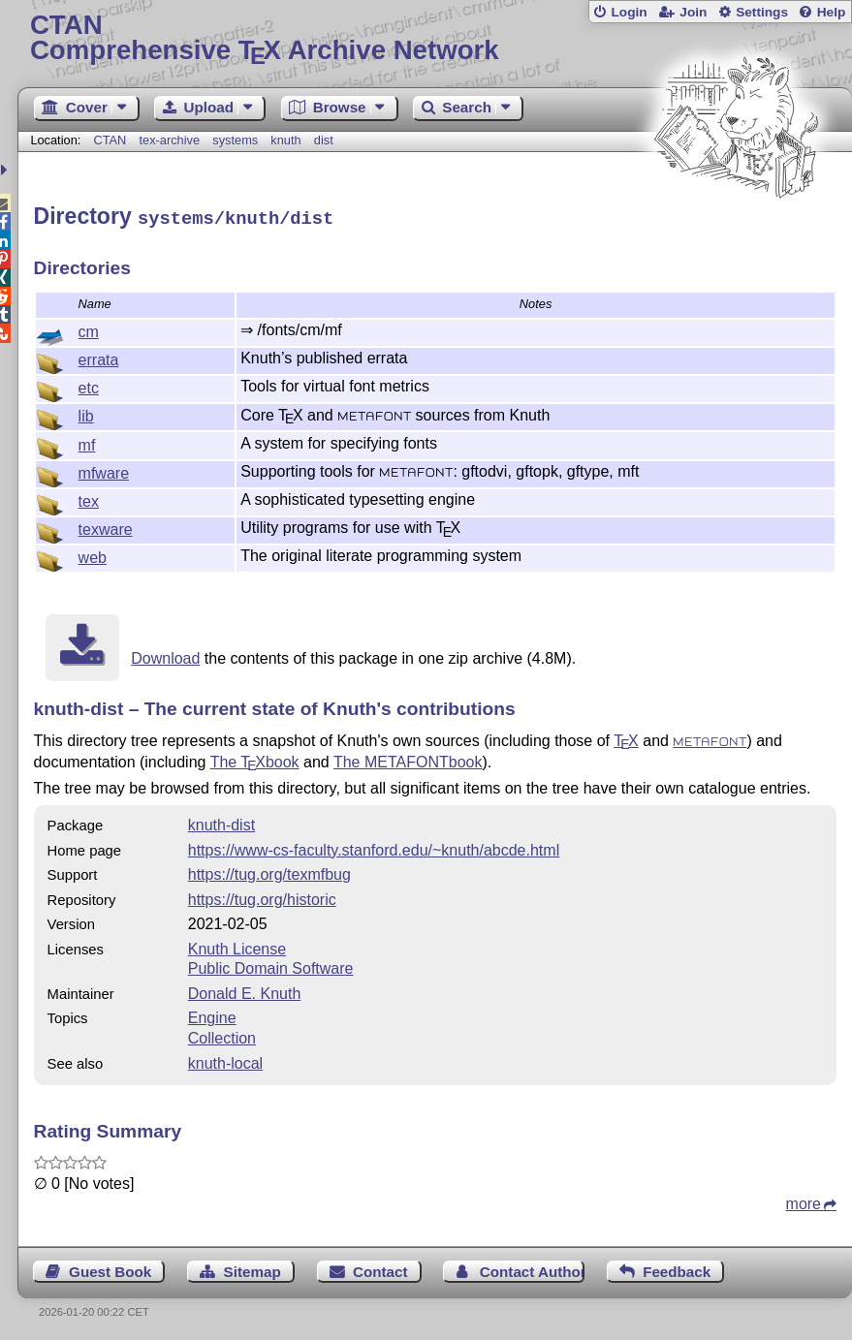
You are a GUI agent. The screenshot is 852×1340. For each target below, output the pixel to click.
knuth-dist (221, 822)
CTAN (109, 140)
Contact (380, 1269)
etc (89, 385)
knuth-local (225, 1060)
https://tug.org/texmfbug (269, 871)
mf (87, 442)
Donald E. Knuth (244, 990)
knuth (285, 140)
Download (165, 655)
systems (235, 140)
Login (629, 12)
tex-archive (170, 140)
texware (106, 526)
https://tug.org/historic (262, 896)
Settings (762, 12)
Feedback (676, 1269)
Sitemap (252, 1269)
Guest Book (110, 1269)
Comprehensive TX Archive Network (434, 38)
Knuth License (237, 946)
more (803, 1201)
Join (693, 12)
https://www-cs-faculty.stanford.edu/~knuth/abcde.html (373, 847)
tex (89, 498)
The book (255, 759)
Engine (212, 1015)
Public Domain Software (271, 965)
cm (89, 329)
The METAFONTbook (408, 759)
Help (831, 12)
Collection (222, 1035)
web (93, 554)
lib (86, 413)
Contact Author (532, 1269)
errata (99, 357)
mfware (104, 470)
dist (323, 140)
